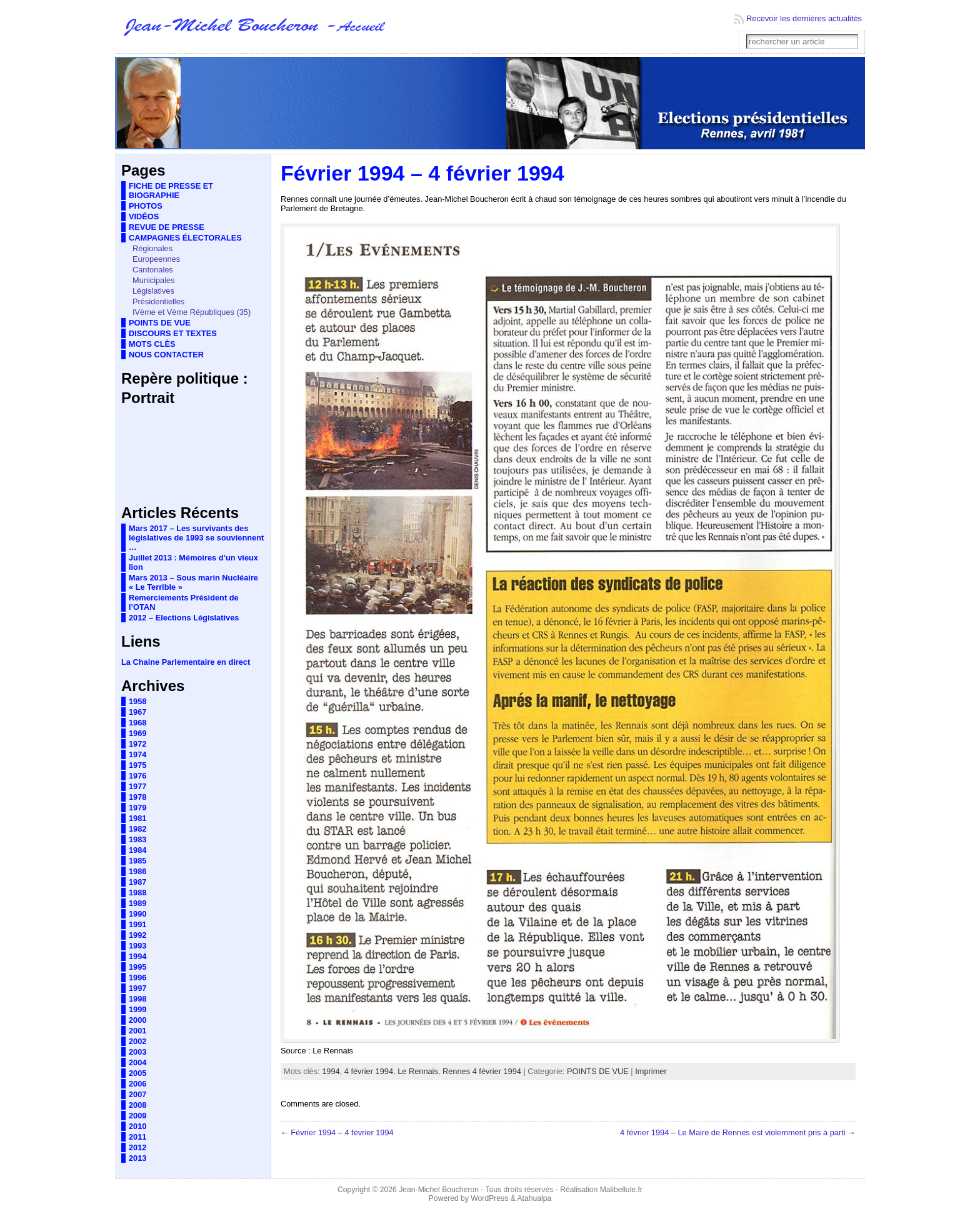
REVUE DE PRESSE (166, 227)
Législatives (153, 291)
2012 (137, 1147)
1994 (137, 956)
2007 (137, 1094)
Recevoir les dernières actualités (804, 18)
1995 (137, 967)
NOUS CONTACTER (166, 354)
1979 (137, 807)
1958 (137, 701)
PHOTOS (145, 206)
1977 (137, 786)
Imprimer (650, 1071)
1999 (137, 1009)
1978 (137, 797)
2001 (137, 1030)
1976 (137, 775)
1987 (137, 882)
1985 (137, 860)
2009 (137, 1115)
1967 (137, 712)
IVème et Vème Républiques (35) (191, 312)
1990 (137, 913)
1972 (137, 744)
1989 (137, 903)
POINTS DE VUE (160, 322)
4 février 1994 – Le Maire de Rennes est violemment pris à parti (733, 1132)
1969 (137, 733)
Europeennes (156, 259)
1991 (137, 924)
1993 (137, 945)
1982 (137, 828)
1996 (137, 977)
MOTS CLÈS (152, 344)
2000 (137, 1020)
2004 (137, 1062)
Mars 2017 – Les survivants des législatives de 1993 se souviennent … (196, 538)
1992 (137, 935)
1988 (137, 892)
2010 (137, 1126)
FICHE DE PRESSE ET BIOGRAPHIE (171, 190)
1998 (137, 998)
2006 (137, 1083)
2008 (137, 1105)
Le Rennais (418, 1071)
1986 (137, 871)
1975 (137, 765)
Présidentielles (158, 301)
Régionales (152, 248)
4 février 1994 (368, 1071)
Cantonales (152, 269)
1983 (137, 839)
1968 (137, 722)
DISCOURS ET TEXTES (173, 333)
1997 (137, 988)
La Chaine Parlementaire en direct (185, 662)
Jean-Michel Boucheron (439, 1189)
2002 (137, 1041)
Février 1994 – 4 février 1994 (342, 1132)
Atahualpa (534, 1198)
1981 (137, 818)
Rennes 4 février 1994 (481, 1071)
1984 (137, 850)
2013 (137, 1158)
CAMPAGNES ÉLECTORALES (185, 237)
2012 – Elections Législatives (184, 617)
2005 (137, 1073)
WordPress (489, 1198)
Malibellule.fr (621, 1189)
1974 (137, 754)
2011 (137, 1137)
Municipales (153, 280)
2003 (137, 1052)
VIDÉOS (144, 216)
